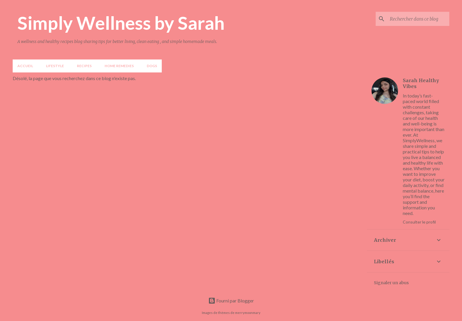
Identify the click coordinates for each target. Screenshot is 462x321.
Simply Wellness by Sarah (121, 23)
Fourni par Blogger (231, 300)
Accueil (25, 66)
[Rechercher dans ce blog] (418, 19)
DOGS (152, 66)
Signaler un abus (391, 282)
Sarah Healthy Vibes (421, 83)
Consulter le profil (419, 221)
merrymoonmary (247, 313)
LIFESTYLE (55, 66)
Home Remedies (119, 66)
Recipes (84, 66)
